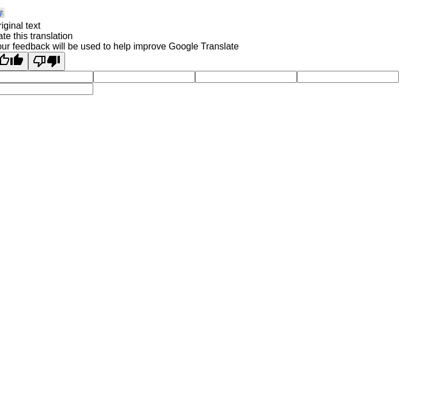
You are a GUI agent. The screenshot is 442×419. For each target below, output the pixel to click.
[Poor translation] (46, 61)
